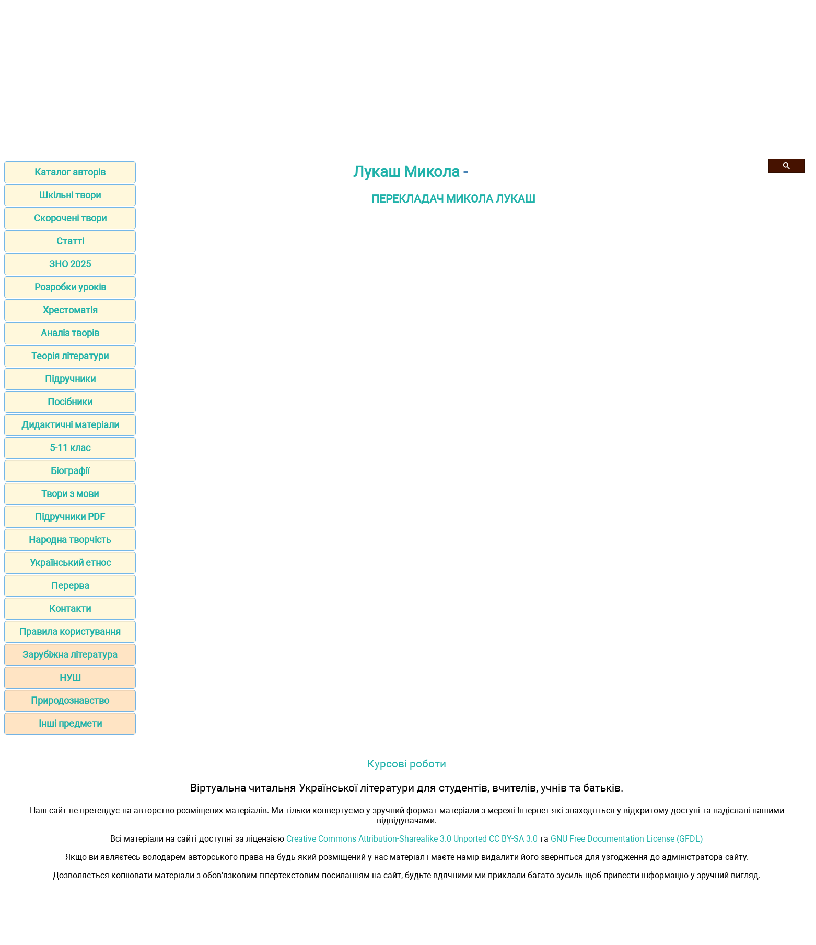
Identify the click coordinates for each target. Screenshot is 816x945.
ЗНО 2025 (70, 263)
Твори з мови (70, 493)
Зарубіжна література (70, 654)
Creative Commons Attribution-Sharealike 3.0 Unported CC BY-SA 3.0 (412, 839)
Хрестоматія (70, 309)
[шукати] (725, 166)
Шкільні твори (70, 195)
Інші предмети (70, 723)
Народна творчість (70, 539)
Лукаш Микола (406, 172)
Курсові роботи (406, 763)
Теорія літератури (70, 355)
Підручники (70, 378)
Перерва (70, 585)
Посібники (70, 401)
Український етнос (70, 562)
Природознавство (70, 700)
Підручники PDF (70, 516)
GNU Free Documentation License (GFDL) (627, 839)
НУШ (70, 677)
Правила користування (70, 631)
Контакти (70, 608)
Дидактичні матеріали (70, 424)
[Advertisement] (408, 77)
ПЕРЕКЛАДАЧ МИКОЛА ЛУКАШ (453, 198)
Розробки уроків (70, 286)
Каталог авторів (70, 172)
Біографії (70, 470)
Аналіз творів (70, 332)
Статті (70, 240)
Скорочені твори (70, 217)
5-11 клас (70, 447)
